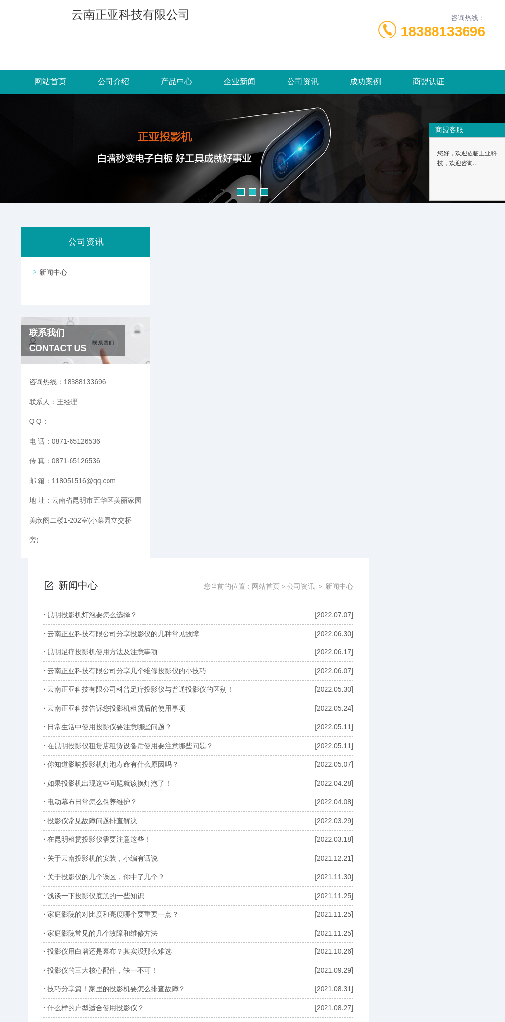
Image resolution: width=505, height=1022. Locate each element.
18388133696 (443, 31)
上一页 (215, 903)
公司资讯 (303, 81)
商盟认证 (428, 81)
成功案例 (365, 81)
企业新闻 (239, 81)
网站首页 (50, 81)
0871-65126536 (144, 975)
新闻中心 (51, 270)
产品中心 (176, 81)
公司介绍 (113, 81)
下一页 (413, 903)
